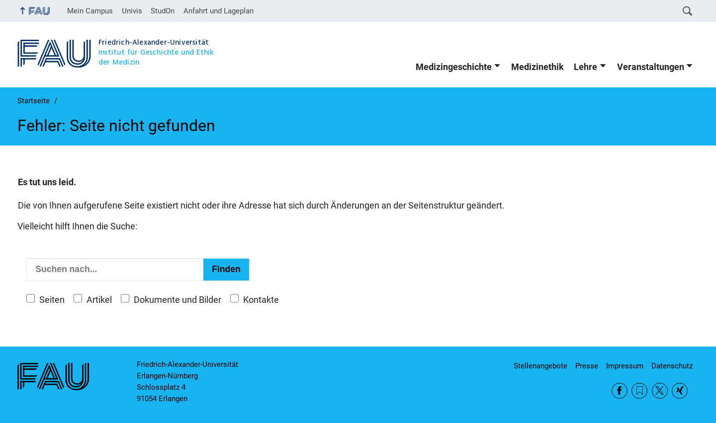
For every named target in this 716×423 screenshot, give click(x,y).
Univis (132, 10)
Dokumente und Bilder (177, 300)
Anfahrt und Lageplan (218, 10)
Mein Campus (90, 10)
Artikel (99, 300)
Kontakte (261, 300)
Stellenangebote (540, 365)
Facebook (619, 391)
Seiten (52, 300)
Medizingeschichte (454, 67)
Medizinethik (537, 67)
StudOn (163, 10)
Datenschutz (672, 365)
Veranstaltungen (650, 67)
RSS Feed (639, 391)
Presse (586, 365)
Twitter (660, 391)
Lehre (585, 67)
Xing (680, 391)
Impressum (624, 365)
